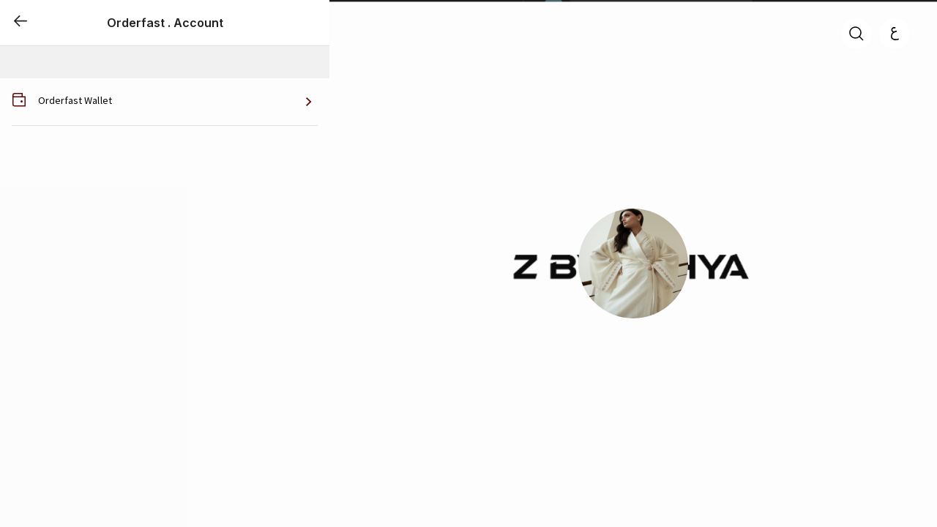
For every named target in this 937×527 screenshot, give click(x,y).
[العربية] (894, 34)
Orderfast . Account (165, 22)
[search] (856, 34)
